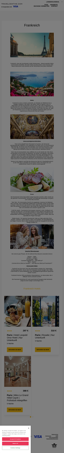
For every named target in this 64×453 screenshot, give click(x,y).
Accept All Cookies (15, 439)
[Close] (28, 428)
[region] (15, 439)
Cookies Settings (15, 447)
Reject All (15, 443)
